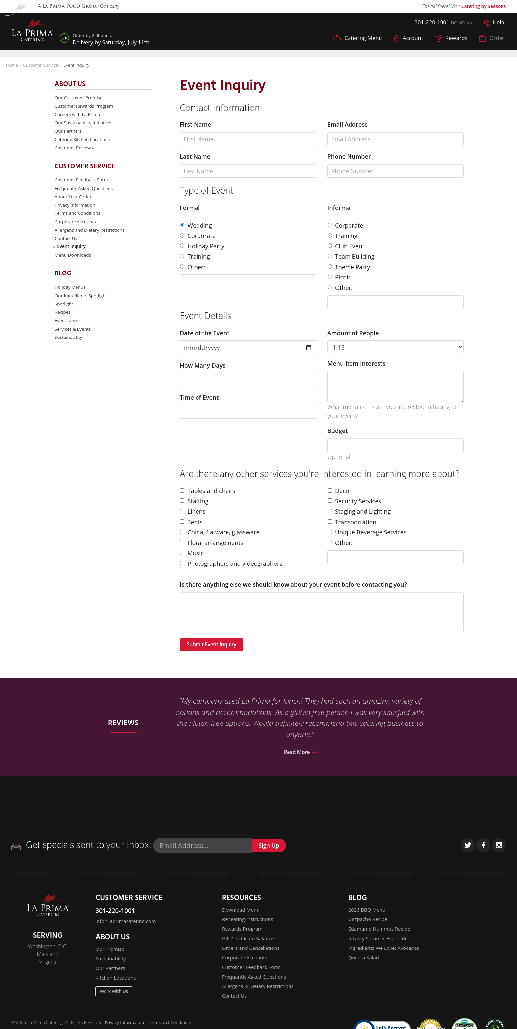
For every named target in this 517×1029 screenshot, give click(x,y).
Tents (191, 521)
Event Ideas (67, 328)
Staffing (194, 500)
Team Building (351, 255)
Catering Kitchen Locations (83, 140)
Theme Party (349, 266)
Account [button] (404, 39)
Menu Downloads (73, 260)
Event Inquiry (72, 251)
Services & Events (73, 336)
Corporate (198, 235)
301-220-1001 (428, 23)
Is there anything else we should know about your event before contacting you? (293, 583)
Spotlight (64, 310)
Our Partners (69, 132)
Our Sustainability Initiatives (85, 123)
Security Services (354, 500)
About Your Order (74, 199)
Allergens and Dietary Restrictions (91, 234)
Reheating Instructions (249, 922)
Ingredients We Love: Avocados (386, 952)
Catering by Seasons (483, 6)
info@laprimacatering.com (127, 923)
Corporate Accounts (76, 225)
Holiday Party (202, 245)
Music (191, 552)
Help (493, 23)
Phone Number (349, 155)
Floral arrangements (211, 542)
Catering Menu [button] (350, 39)
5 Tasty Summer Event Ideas (382, 942)
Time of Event (199, 396)
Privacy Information (76, 208)
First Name (195, 123)
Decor (339, 490)
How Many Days (203, 364)
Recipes (63, 319)
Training (195, 255)
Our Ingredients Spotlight (82, 302)
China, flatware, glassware (219, 531)
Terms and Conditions (78, 216)
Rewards (449, 39)
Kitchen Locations (116, 982)
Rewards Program (243, 932)
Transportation (352, 521)
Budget (337, 430)
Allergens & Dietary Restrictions (260, 993)
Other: (192, 266)
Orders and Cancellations (252, 952)
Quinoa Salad (365, 962)
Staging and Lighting (359, 510)
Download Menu (242, 912)
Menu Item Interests (356, 362)
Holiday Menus (71, 293)
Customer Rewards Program (85, 106)
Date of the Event (204, 332)
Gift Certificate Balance (249, 942)
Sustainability (69, 345)
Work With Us (116, 997)
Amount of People (353, 332)
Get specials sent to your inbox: (81, 846)
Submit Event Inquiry (215, 644)
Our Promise (110, 952)
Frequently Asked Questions (85, 190)
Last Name (195, 155)
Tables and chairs (207, 490)
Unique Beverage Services (367, 531)
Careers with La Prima (78, 114)
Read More (300, 753)
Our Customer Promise (79, 97)
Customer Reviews (74, 149)
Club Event (346, 245)
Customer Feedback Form (82, 182)
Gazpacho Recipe (369, 922)
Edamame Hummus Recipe (381, 932)
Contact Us (66, 243)
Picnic (339, 276)
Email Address (347, 123)
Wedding (196, 224)
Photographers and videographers (231, 562)
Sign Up (270, 847)
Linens (192, 510)
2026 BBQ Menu (368, 912)
